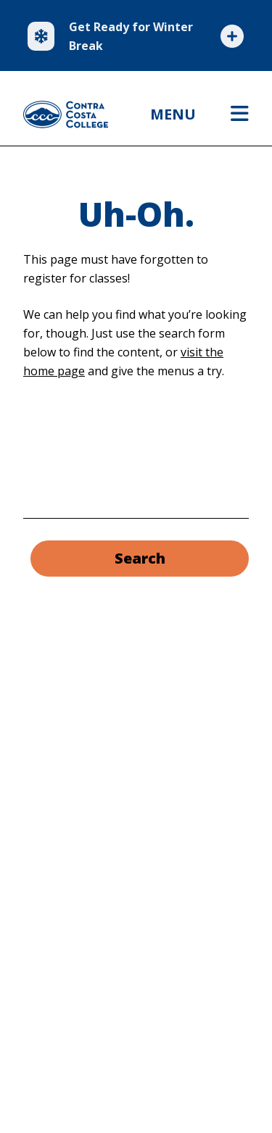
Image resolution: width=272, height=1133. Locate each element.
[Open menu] (240, 114)
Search (140, 558)
